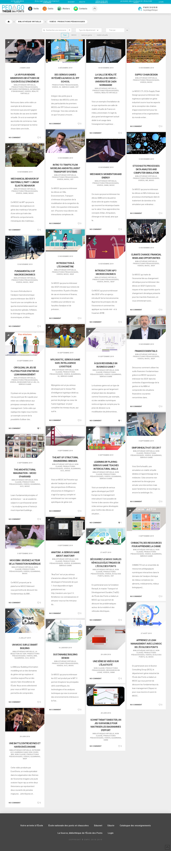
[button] (147, 8)
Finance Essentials (146, 351)
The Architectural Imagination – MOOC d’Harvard (24, 473)
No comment (15, 138)
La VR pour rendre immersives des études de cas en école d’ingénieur (24, 78)
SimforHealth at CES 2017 (146, 447)
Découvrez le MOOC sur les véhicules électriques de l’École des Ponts (105, 563)
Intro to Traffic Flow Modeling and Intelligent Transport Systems (65, 168)
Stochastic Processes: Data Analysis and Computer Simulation (146, 169)
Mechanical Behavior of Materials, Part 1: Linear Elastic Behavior (25, 182)
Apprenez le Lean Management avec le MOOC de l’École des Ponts (146, 644)
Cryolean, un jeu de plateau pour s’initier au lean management (25, 371)
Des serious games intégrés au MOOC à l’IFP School (65, 78)
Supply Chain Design (146, 74)
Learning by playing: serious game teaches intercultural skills (106, 465)
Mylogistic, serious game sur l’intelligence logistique (65, 363)
